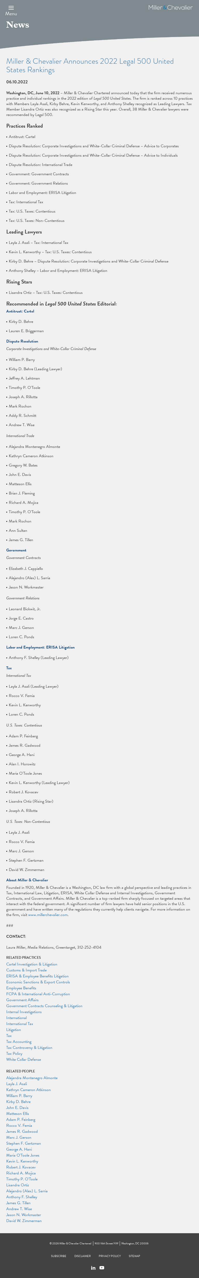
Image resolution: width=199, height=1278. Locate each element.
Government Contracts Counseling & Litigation (44, 1006)
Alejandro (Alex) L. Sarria (27, 1191)
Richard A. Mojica (21, 1173)
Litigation (13, 1030)
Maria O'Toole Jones (22, 1155)
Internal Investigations (24, 1012)
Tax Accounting (18, 1042)
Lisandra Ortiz (17, 1185)
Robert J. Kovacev (21, 1167)
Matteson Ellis (17, 1113)
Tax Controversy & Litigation (29, 1047)
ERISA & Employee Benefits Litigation (37, 976)
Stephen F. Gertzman (23, 1143)
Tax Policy (14, 1053)
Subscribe (58, 1256)
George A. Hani (19, 1149)
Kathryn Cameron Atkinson (28, 1090)
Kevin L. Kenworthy (22, 1161)
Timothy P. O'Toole (22, 1179)
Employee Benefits (21, 988)
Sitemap (134, 1256)
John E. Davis (17, 1108)
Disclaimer (82, 1256)
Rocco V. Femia (19, 1125)
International (16, 1018)
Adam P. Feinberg (20, 1119)
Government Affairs (22, 1000)
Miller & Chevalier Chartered (75, 1243)
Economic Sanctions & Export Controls (38, 982)
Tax (9, 1036)
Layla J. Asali (16, 1084)
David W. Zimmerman (24, 1221)
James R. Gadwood (22, 1131)
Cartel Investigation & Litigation (31, 964)
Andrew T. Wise (19, 1209)
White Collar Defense (23, 1059)
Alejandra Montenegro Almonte (32, 1078)
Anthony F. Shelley (21, 1197)
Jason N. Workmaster (23, 1215)
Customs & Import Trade (26, 970)
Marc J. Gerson (18, 1137)
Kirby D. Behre (18, 1102)
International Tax (19, 1024)
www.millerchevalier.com (48, 915)
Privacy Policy (110, 1256)
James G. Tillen (18, 1203)
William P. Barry (19, 1096)
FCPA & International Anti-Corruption (38, 994)
